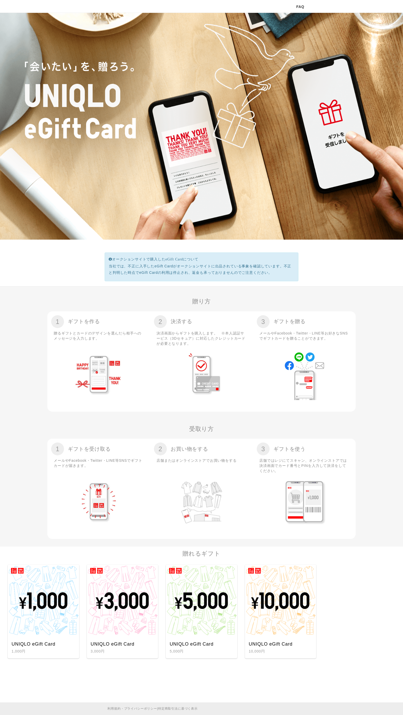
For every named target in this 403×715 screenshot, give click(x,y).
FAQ (300, 7)
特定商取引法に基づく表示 (178, 708)
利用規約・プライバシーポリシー (132, 708)
